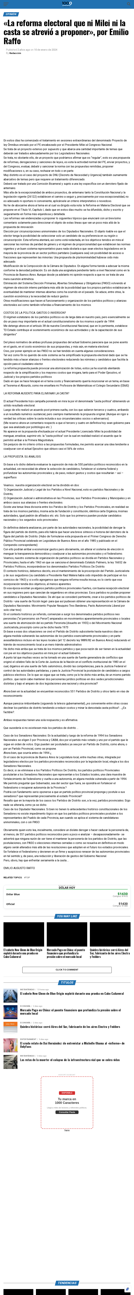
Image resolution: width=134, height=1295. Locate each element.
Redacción (15, 53)
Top (27, 878)
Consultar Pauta (67, 1113)
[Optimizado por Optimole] (127, 1289)
